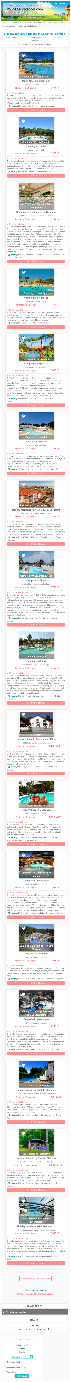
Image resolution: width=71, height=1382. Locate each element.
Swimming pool (12, 1361)
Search (22, 1376)
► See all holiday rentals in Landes (35, 1278)
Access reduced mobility (15, 1366)
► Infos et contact (36, 110)
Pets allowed (10, 1371)
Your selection (22, 1339)
